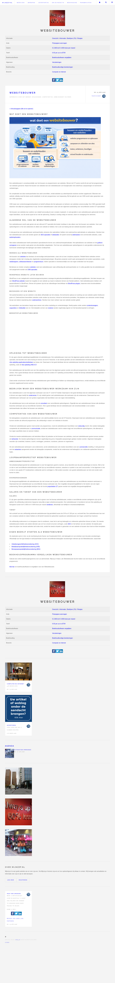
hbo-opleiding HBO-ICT (29, 364)
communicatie (35, 428)
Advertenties (43, 2)
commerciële (83, 447)
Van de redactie (58, 2)
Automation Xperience (22, 749)
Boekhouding (72, 2)
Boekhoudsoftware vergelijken (61, 57)
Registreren (23, 880)
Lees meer (10, 880)
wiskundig (81, 426)
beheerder (15, 439)
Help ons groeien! (14, 893)
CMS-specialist (32, 269)
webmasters (76, 234)
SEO (69, 524)
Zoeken (106, 2)
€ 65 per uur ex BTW (58, 52)
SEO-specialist (45, 234)
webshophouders (14, 237)
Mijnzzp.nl (7, 2)
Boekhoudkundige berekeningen (62, 67)
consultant (44, 403)
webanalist (55, 234)
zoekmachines (36, 300)
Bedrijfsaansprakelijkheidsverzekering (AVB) (26, 546)
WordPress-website (18, 281)
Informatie (62, 38)
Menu (112, 2)
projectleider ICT (52, 486)
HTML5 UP (17, 939)
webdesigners (13, 261)
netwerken (18, 449)
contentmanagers (92, 305)
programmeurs (38, 261)
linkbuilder (22, 308)
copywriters (13, 308)
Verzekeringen (56, 62)
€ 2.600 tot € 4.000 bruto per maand (63, 48)
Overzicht (55, 38)
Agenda (9, 746)
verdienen (50, 504)
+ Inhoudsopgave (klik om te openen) (21, 108)
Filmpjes (79, 38)
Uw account (100, 2)
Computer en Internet (59, 72)
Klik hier (12, 566)
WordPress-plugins (74, 283)
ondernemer (32, 395)
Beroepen (31, 2)
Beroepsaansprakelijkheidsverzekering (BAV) (26, 549)
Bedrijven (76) (71, 38)
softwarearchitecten (25, 261)
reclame (50, 308)
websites (23, 256)
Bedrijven (20, 2)
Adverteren (11, 725)
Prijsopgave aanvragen (59, 43)
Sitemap (7, 942)
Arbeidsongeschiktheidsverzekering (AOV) (25, 544)
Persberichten (85, 2)
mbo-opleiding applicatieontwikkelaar (21, 362)
